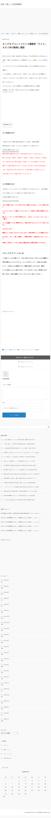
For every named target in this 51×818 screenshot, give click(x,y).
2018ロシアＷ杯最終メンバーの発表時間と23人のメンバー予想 (19, 463)
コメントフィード (8, 756)
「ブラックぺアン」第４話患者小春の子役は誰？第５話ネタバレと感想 (21, 489)
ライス (33, 349)
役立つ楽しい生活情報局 (11, 4)
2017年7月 (6, 649)
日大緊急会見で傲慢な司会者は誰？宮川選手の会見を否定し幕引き (20, 468)
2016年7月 (6, 721)
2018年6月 (6, 582)
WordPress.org (7, 760)
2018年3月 (6, 600)
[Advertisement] (25, 20)
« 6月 (3, 799)
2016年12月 (6, 691)
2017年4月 (6, 667)
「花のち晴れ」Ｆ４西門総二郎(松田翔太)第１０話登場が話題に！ (20, 446)
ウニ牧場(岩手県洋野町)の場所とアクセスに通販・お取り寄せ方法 (20, 450)
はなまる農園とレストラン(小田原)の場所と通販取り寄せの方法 (19, 442)
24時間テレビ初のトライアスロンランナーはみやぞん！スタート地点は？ (22, 455)
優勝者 (37, 349)
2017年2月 (6, 679)
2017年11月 (6, 625)
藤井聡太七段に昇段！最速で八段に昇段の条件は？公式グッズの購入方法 (22, 476)
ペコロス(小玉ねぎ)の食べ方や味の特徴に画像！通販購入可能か (19, 502)
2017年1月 (6, 685)
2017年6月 (6, 655)
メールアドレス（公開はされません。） (10, 410)
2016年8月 (6, 715)
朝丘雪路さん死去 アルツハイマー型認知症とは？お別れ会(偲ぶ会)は (20, 472)
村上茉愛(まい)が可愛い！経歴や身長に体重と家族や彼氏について (17, 515)
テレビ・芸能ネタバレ (10, 349)
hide (10, 124)
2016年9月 (6, 709)
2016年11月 (6, 697)
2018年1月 (6, 612)
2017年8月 (6, 643)
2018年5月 (6, 588)
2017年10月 (6, 631)
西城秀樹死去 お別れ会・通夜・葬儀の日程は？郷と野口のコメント (20, 480)
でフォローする (26, 362)
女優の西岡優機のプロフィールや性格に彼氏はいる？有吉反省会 (19, 498)
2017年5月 (6, 661)
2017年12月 (6, 619)
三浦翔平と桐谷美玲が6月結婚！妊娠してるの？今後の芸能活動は (20, 485)
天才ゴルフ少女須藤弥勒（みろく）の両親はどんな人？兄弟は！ (16, 520)
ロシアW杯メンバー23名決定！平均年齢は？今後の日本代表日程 (19, 459)
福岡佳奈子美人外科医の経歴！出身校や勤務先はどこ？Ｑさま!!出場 (20, 493)
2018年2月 (6, 607)
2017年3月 (6, 673)
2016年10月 (6, 703)
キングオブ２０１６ (24, 349)
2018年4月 (6, 594)
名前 (3, 405)
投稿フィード (7, 752)
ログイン (6, 747)
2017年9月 (6, 637)
